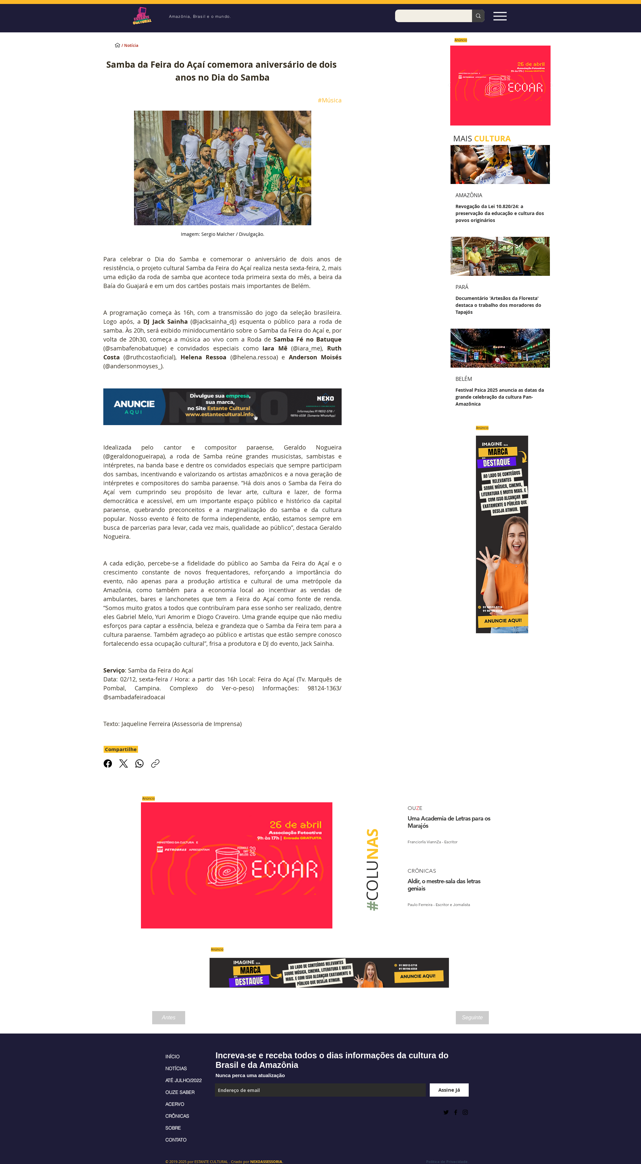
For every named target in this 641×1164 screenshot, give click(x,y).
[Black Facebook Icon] (455, 1112)
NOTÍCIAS (176, 1069)
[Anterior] (449, 86)
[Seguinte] (472, 1017)
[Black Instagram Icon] (465, 1112)
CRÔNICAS (177, 1116)
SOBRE (173, 1128)
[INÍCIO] (117, 45)
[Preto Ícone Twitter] (446, 1112)
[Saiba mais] (498, 85)
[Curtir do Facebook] (231, 1112)
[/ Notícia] (135, 46)
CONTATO (175, 1140)
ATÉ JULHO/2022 (183, 1080)
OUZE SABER (179, 1092)
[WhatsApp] (139, 763)
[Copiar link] (155, 763)
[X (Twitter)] (123, 763)
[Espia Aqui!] (500, 16)
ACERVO (174, 1104)
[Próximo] (551, 86)
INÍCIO (172, 1057)
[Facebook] (108, 763)
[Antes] (168, 1017)
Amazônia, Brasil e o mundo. (200, 16)
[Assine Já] (449, 1090)
